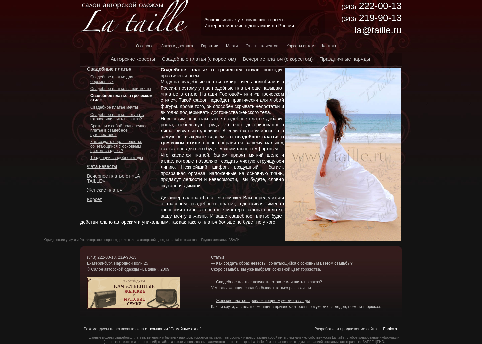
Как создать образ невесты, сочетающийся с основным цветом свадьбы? (116, 146)
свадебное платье (244, 118)
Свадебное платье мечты (114, 107)
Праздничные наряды (344, 59)
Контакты (330, 46)
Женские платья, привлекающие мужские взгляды (263, 300)
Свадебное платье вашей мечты (120, 88)
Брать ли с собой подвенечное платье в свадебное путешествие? (119, 130)
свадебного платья (213, 203)
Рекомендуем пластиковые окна (114, 329)
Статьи (217, 257)
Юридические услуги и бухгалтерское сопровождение (85, 240)
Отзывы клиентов (262, 46)
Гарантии (209, 46)
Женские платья (104, 190)
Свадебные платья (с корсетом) (199, 59)
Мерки (232, 46)
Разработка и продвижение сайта (345, 329)
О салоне (144, 46)
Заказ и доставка (177, 46)
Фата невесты (102, 166)
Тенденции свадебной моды (116, 157)
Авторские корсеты (133, 59)
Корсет (94, 199)
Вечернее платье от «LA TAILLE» (113, 178)
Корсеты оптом (300, 46)
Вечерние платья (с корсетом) (278, 59)
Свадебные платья (109, 69)
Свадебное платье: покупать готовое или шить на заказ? (117, 116)
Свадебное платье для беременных (111, 79)
